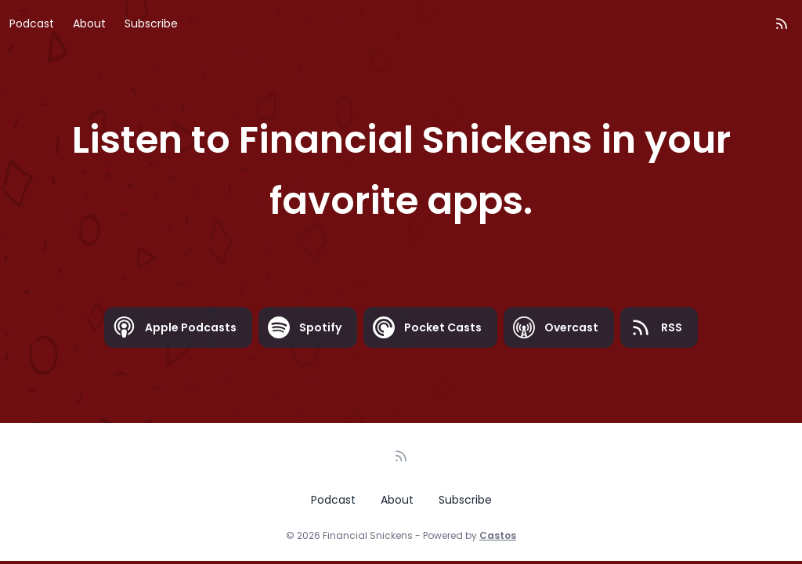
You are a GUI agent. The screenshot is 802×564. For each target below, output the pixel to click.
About (89, 23)
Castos (497, 535)
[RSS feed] (782, 23)
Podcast (31, 23)
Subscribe (151, 23)
